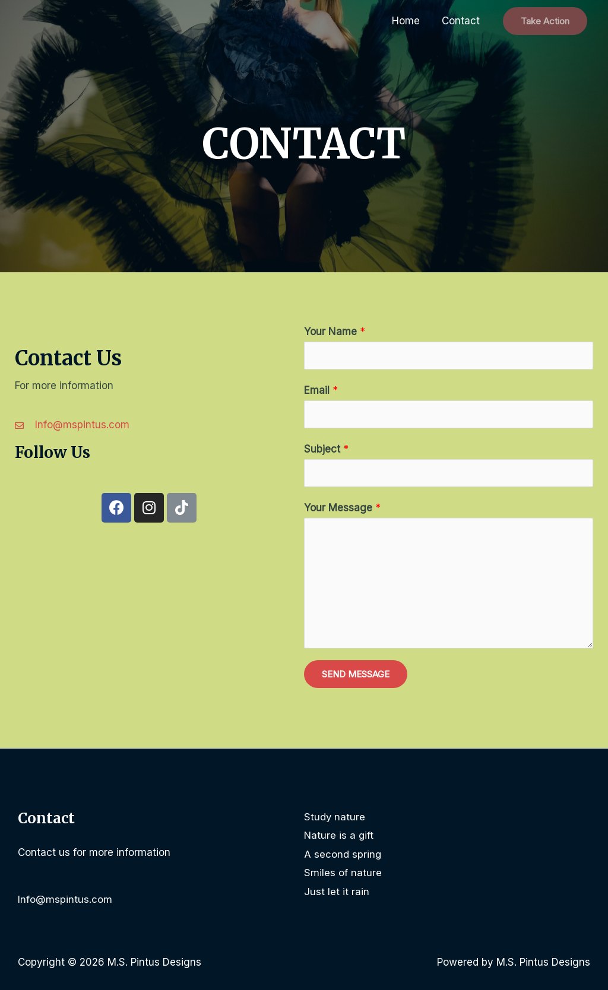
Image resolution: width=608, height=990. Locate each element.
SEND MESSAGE (356, 674)
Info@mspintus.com (65, 899)
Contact (462, 21)
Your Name (334, 332)
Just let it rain (336, 891)
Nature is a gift (339, 835)
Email (321, 390)
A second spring (343, 854)
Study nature (335, 817)
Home (409, 21)
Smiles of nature (343, 872)
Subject (326, 449)
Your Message (342, 508)
